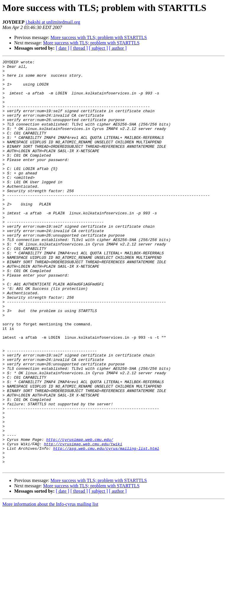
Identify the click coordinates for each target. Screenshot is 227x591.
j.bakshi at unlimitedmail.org (53, 22)
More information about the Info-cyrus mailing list (50, 585)
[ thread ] (79, 48)
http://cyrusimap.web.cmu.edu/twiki (83, 521)
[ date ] (62, 48)
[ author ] (118, 48)
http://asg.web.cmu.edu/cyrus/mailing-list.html (106, 526)
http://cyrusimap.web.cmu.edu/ (79, 515)
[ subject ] (98, 48)
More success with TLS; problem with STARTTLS (99, 37)
